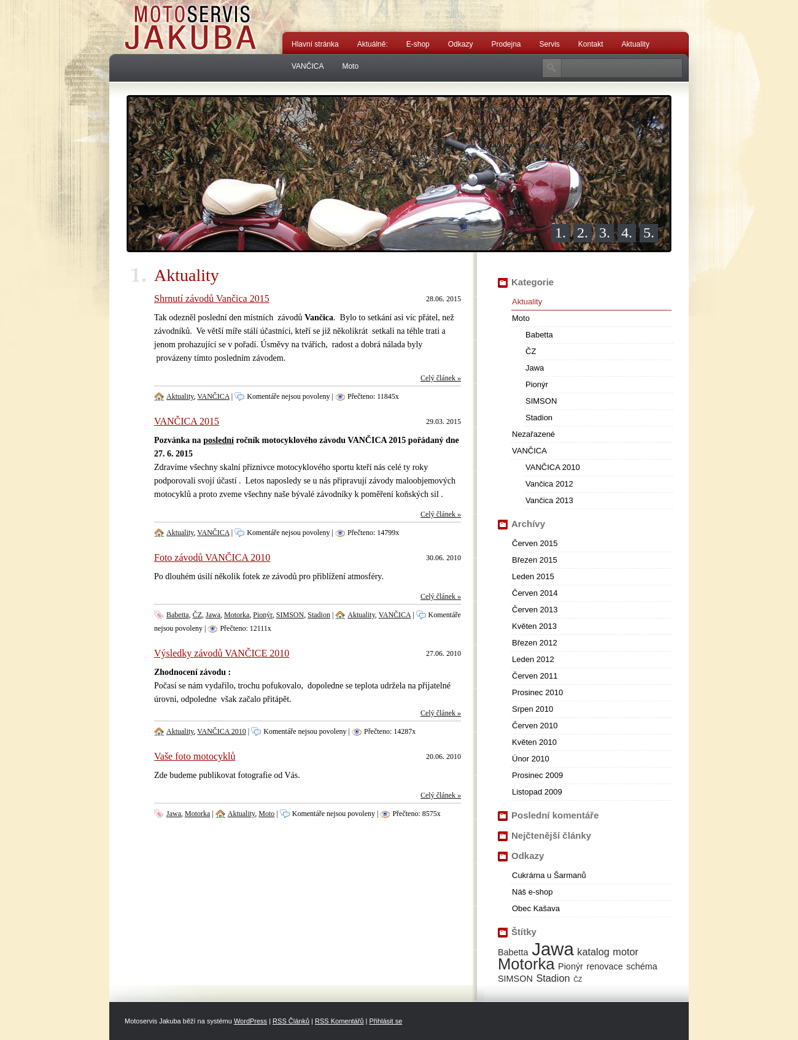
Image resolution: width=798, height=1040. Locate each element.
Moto (350, 66)
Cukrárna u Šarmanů (549, 875)
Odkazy (460, 44)
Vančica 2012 (549, 483)
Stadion (319, 615)
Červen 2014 (534, 593)
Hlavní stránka (315, 44)
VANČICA (307, 66)
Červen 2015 (534, 543)
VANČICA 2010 (221, 731)
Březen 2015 (534, 559)
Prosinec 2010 (537, 692)
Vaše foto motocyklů (194, 756)
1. (560, 233)
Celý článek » (440, 378)
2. (582, 233)
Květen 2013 (534, 626)
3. (604, 233)
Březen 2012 (534, 642)
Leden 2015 (533, 576)
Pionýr (263, 615)
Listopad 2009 (537, 791)
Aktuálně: (372, 44)
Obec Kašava (536, 908)
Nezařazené (533, 434)
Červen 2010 (534, 725)
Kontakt (590, 44)
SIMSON (290, 615)
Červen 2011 (534, 675)
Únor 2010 (530, 758)
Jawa (213, 615)
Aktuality (635, 44)
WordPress (250, 1021)
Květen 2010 (534, 742)
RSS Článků (291, 1021)
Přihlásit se (385, 1021)
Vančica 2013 (549, 500)
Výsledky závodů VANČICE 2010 (221, 653)
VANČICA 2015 (186, 421)
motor (625, 951)
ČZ (197, 615)
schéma (641, 966)
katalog (593, 951)
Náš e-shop (532, 891)
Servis (550, 44)
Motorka (236, 615)
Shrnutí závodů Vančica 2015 (211, 298)
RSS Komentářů (339, 1021)
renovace (605, 966)
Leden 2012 (533, 659)
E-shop (418, 44)
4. (626, 233)
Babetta (177, 615)
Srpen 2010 (532, 709)
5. (648, 233)
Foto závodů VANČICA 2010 (212, 557)
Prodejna (506, 44)
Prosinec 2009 (537, 775)
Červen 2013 (534, 609)
